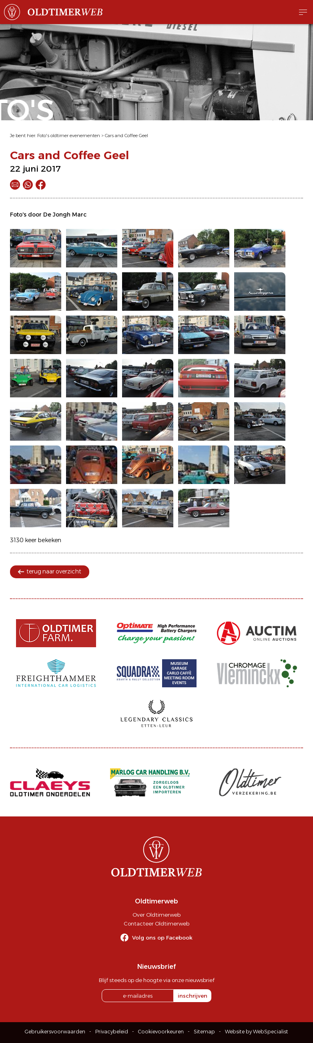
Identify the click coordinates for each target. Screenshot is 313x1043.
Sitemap (204, 1032)
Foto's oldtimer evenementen (68, 135)
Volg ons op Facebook (162, 937)
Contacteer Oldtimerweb (156, 923)
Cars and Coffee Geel (126, 135)
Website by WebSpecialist (256, 1032)
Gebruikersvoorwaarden (55, 1032)
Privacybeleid (111, 1032)
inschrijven (192, 995)
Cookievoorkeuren (161, 1032)
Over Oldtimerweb (156, 914)
